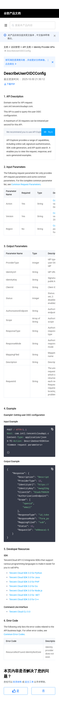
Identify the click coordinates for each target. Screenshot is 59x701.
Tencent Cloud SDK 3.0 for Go (23, 586)
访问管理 (15, 47)
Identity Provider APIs (44, 47)
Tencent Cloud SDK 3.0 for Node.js (25, 590)
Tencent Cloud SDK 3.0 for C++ (24, 599)
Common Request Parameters (26, 184)
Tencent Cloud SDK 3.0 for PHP (24, 581)
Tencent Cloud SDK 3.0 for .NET (24, 595)
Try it (48, 132)
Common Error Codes (14, 634)
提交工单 (29, 682)
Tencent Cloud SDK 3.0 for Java (24, 577)
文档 (6, 47)
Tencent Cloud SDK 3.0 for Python (25, 573)
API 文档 (27, 47)
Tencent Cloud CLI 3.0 (19, 611)
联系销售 (17, 682)
